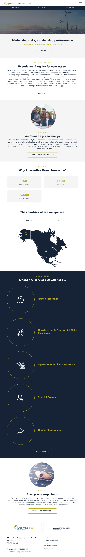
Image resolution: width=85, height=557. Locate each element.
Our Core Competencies (41, 511)
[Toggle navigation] (80, 3)
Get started (41, 50)
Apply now (70, 8)
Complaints (48, 548)
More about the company (41, 155)
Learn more (41, 93)
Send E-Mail (14, 8)
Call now (42, 8)
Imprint (46, 543)
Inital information (51, 538)
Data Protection (50, 546)
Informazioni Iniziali (51, 540)
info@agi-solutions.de (22, 552)
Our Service (41, 452)
